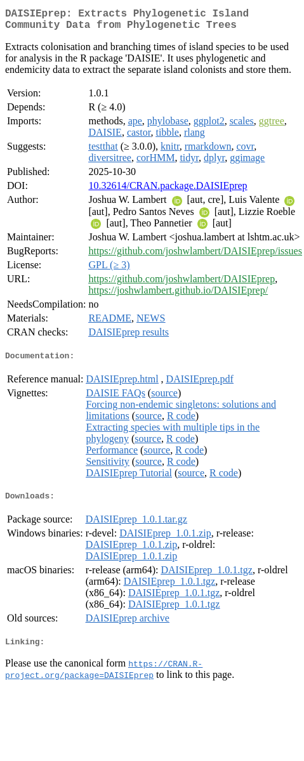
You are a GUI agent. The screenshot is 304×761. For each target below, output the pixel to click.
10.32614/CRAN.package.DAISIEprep (167, 190)
